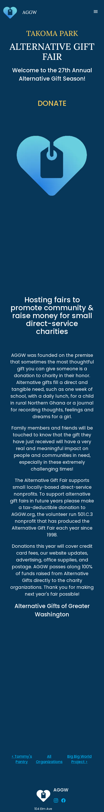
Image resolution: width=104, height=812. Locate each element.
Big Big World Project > (79, 759)
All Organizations (49, 759)
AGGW (60, 790)
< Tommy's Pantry (22, 759)
